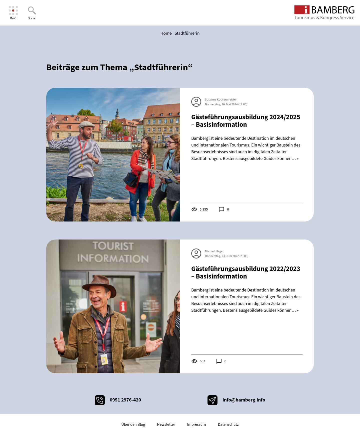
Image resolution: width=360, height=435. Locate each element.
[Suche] (32, 13)
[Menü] (13, 13)
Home (166, 33)
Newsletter (166, 424)
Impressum (196, 424)
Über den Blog (133, 424)
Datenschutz (228, 424)
